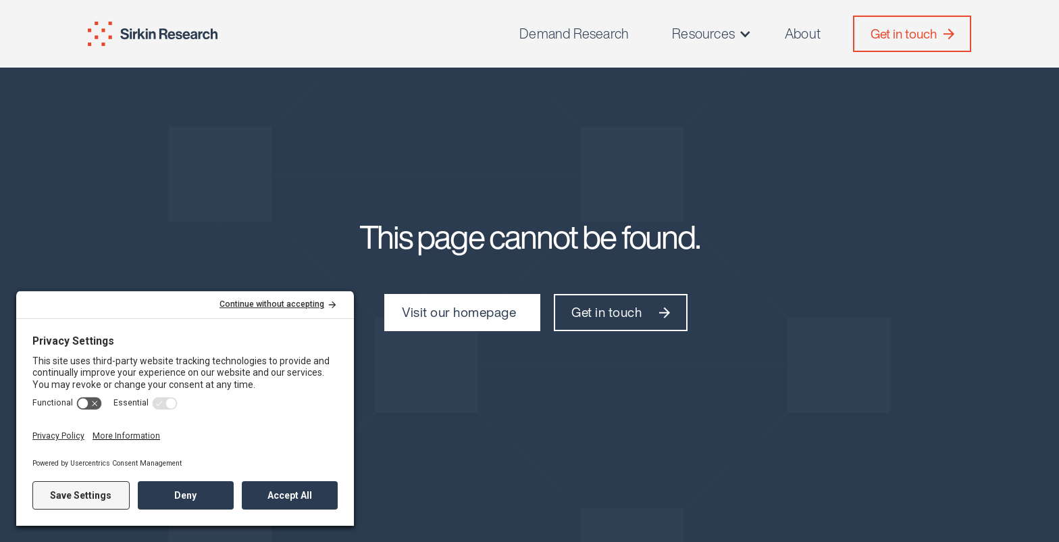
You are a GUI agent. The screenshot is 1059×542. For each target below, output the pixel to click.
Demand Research (574, 34)
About (803, 34)
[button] (712, 34)
